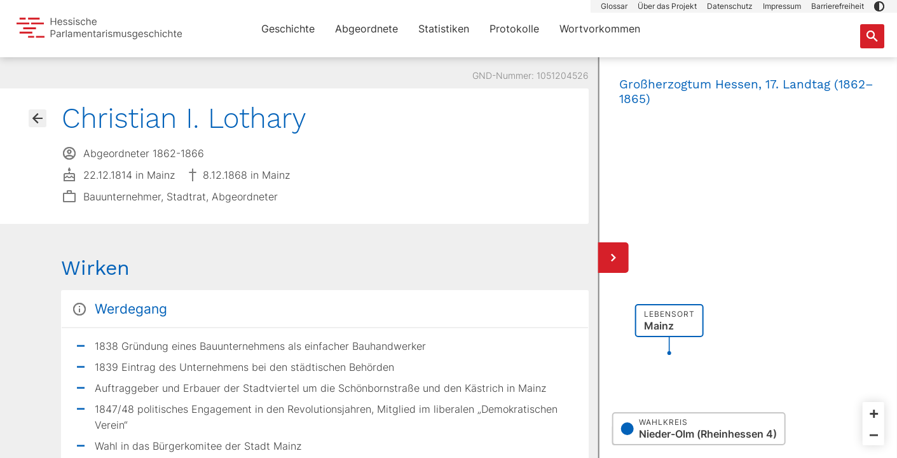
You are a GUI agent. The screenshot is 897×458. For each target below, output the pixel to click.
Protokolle (514, 28)
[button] (879, 6)
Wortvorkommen (599, 28)
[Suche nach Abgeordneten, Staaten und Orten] (872, 36)
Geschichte (288, 28)
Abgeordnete (366, 28)
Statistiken (443, 28)
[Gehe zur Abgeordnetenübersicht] (37, 118)
